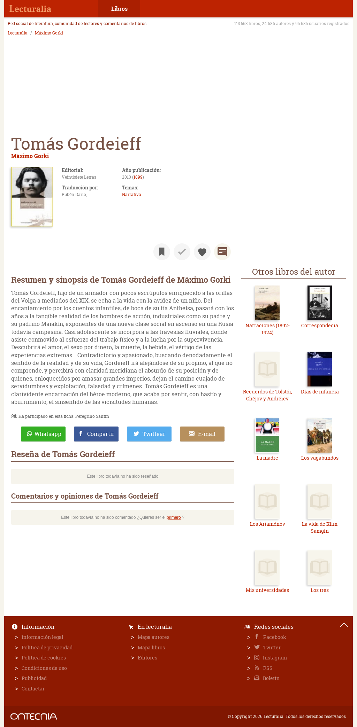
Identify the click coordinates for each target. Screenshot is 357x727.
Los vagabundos (320, 457)
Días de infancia (320, 391)
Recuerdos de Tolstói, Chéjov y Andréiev (267, 395)
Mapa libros (151, 647)
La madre (267, 457)
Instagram (274, 657)
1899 (138, 177)
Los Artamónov (267, 524)
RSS (267, 668)
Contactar (33, 688)
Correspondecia (319, 325)
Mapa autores (153, 637)
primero (174, 517)
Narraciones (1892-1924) (267, 329)
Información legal (42, 637)
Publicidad (34, 678)
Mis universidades (267, 590)
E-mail (206, 434)
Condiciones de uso (44, 668)
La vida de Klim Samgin (319, 527)
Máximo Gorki (49, 33)
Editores (147, 657)
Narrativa (131, 194)
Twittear (154, 434)
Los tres (320, 590)
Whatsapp (48, 434)
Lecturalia (18, 33)
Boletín (271, 678)
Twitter (271, 647)
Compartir (100, 434)
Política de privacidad (47, 647)
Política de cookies (44, 657)
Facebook (274, 637)
